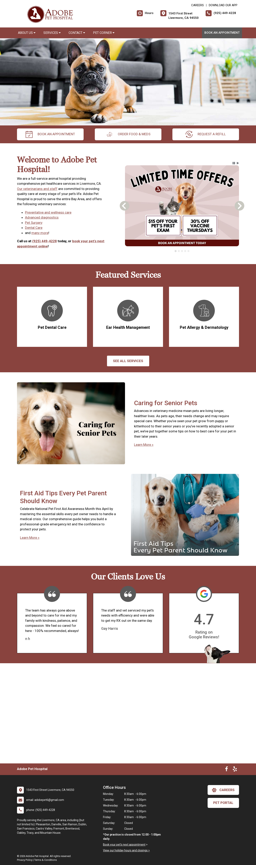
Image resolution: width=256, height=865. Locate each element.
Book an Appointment (222, 32)
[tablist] (182, 251)
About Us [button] (26, 33)
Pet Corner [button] (103, 33)
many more (39, 233)
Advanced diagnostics (42, 217)
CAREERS (197, 5)
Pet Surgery (33, 223)
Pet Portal (223, 803)
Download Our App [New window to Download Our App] (223, 5)
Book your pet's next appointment (124, 844)
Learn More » (143, 445)
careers (223, 790)
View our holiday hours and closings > (126, 850)
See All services (128, 361)
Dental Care (33, 228)
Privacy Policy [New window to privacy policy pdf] (24, 859)
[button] (234, 163)
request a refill (206, 134)
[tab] (176, 251)
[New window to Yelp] (235, 769)
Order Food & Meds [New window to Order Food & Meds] (128, 134)
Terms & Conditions (45, 859)
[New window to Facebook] (226, 769)
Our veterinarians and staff (37, 189)
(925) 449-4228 (44, 241)
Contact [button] (77, 33)
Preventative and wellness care (48, 212)
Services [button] (52, 33)
